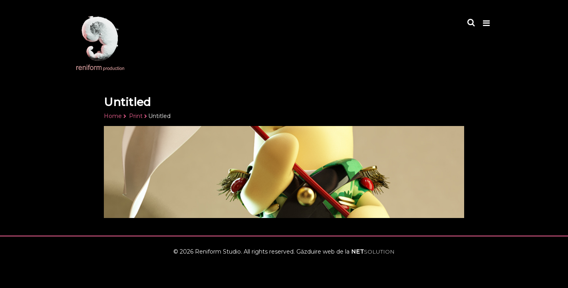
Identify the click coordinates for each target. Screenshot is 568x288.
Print (136, 116)
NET (373, 251)
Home (113, 116)
